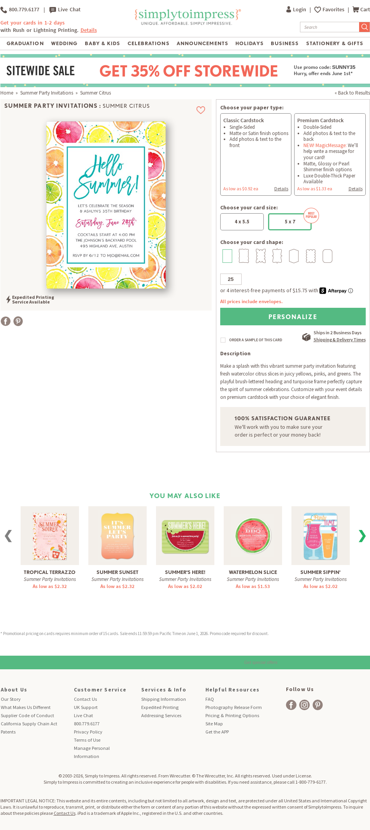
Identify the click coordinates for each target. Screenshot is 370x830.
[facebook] (291, 705)
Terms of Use (87, 740)
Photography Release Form (233, 707)
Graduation (25, 43)
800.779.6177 (19, 9)
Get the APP (217, 732)
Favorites (334, 9)
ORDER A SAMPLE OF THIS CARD (255, 340)
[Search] (329, 27)
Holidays (249, 43)
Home (6, 92)
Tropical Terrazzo (49, 572)
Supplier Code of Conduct (27, 715)
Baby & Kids (102, 43)
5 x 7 (298, 219)
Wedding (64, 43)
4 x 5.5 (242, 221)
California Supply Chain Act (29, 723)
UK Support (86, 707)
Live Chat (65, 9)
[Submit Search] (364, 27)
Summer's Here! (185, 572)
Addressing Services (161, 715)
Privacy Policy (88, 732)
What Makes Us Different (26, 707)
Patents (8, 732)
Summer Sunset (117, 572)
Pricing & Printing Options (232, 715)
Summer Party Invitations (46, 92)
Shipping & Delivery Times (340, 339)
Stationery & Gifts (334, 43)
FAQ (209, 699)
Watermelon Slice (253, 572)
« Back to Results (352, 92)
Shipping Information (163, 699)
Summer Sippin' (320, 572)
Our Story (11, 699)
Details (89, 30)
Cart (361, 9)
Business (285, 43)
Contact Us (85, 699)
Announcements (202, 43)
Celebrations (148, 43)
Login (296, 9)
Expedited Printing (160, 707)
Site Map (214, 723)
